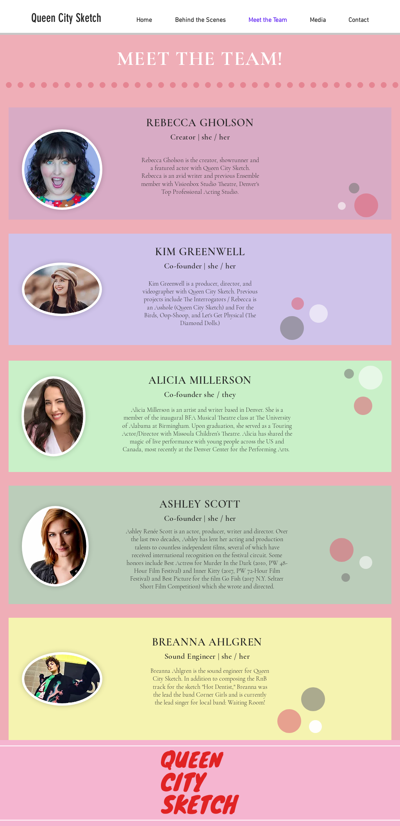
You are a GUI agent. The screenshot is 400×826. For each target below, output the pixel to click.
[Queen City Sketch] (66, 18)
